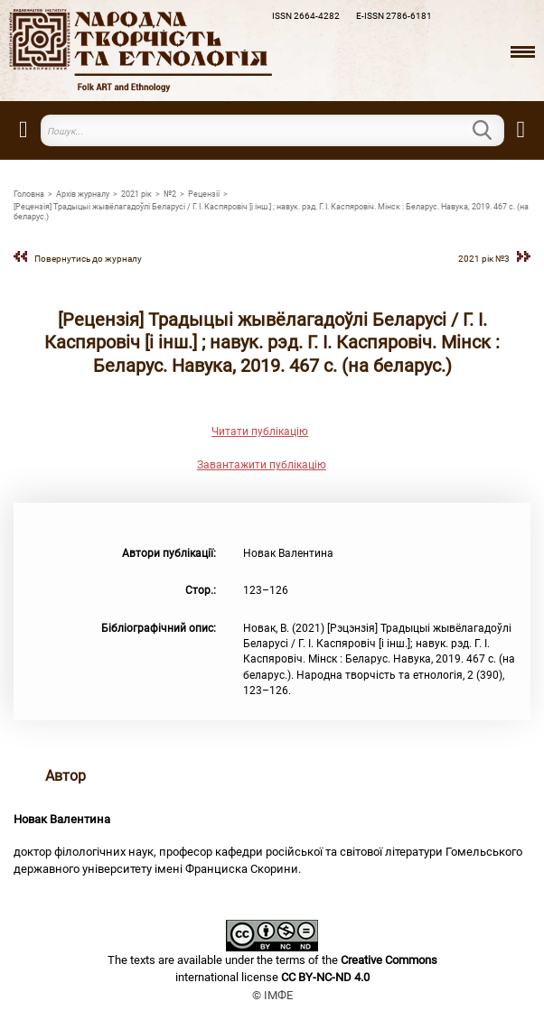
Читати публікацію (259, 431)
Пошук (493, 130)
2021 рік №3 (484, 259)
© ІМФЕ (272, 995)
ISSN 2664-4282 (306, 16)
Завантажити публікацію (261, 465)
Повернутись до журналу (88, 259)
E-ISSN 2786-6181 (394, 16)
